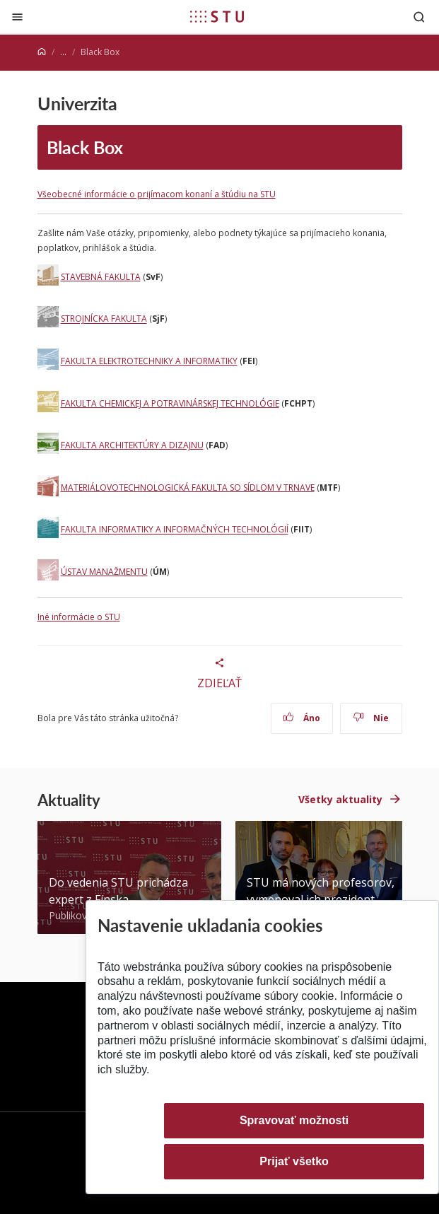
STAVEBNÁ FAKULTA (101, 277)
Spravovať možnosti (294, 1120)
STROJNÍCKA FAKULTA (104, 319)
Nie (371, 718)
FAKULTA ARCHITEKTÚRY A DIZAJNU (132, 445)
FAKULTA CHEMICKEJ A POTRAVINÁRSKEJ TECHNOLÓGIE (170, 403)
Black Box (85, 147)
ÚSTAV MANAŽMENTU (104, 572)
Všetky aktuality (340, 799)
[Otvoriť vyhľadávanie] (419, 16)
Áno (301, 718)
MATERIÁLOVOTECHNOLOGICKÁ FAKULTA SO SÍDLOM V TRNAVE (188, 487)
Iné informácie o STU (78, 617)
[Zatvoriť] (17, 16)
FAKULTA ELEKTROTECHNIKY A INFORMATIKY (149, 361)
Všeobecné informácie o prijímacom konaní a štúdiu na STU (156, 194)
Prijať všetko (294, 1161)
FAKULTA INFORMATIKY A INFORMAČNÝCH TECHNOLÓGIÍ (174, 530)
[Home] (41, 52)
